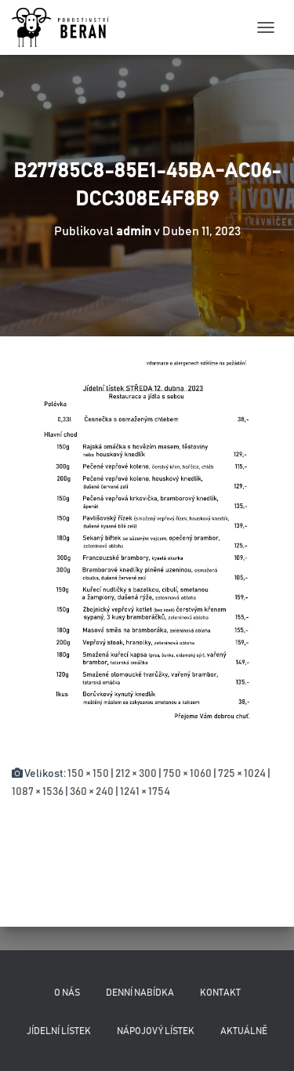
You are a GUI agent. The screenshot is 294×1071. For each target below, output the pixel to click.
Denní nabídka (140, 992)
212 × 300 (136, 773)
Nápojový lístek (155, 1031)
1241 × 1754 (145, 791)
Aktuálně (243, 1031)
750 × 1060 (187, 773)
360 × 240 (92, 791)
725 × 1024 (242, 773)
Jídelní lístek (59, 1031)
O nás (67, 992)
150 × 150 (88, 773)
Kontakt (220, 992)
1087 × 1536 (38, 791)
